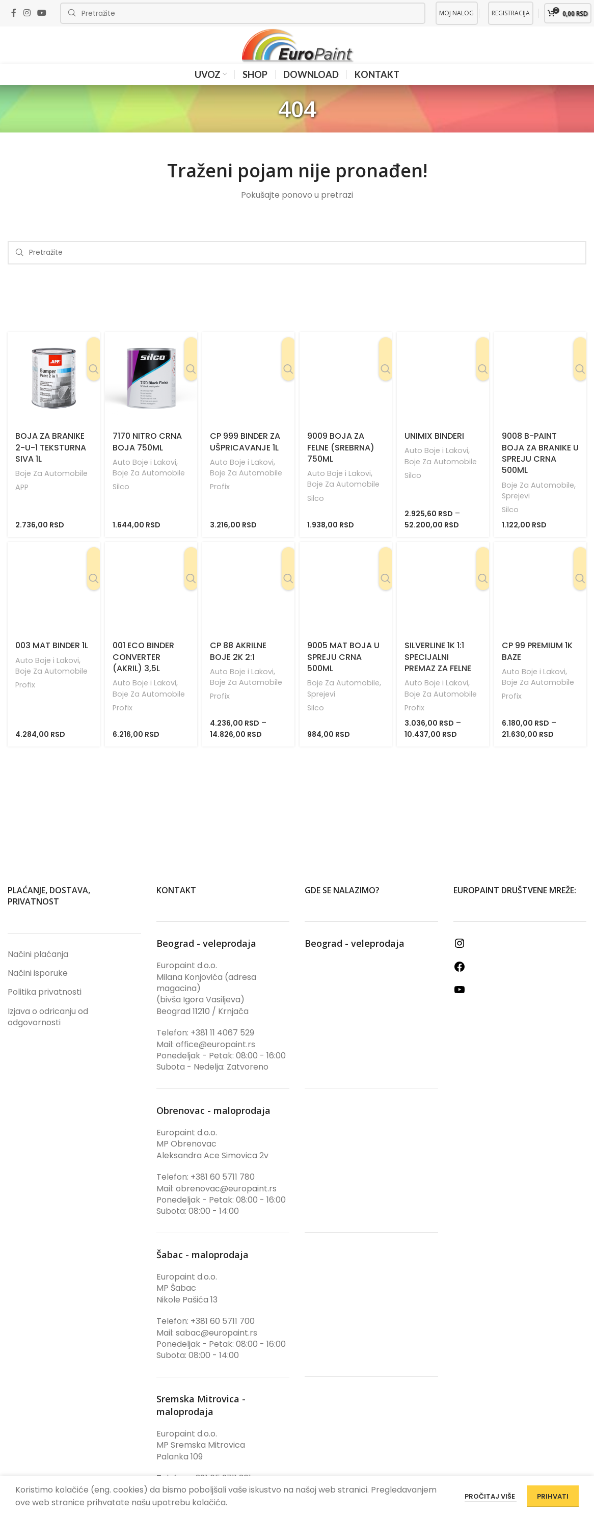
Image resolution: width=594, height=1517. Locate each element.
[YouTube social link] (41, 13)
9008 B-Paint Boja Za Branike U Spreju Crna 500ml (540, 469)
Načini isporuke (38, 989)
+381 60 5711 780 (223, 1193)
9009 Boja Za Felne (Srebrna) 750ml (340, 463)
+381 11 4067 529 (222, 1049)
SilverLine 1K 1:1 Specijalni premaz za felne (437, 673)
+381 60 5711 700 (223, 1337)
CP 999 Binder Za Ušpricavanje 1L (245, 457)
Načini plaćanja (38, 970)
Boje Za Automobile (52, 489)
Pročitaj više (491, 1496)
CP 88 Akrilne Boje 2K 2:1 (238, 667)
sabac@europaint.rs (216, 1348)
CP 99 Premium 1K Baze (537, 667)
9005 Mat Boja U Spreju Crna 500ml (343, 673)
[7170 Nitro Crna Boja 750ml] (151, 395)
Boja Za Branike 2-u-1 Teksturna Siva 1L (50, 463)
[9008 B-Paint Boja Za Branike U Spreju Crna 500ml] (540, 395)
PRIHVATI (553, 1496)
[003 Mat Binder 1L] (54, 604)
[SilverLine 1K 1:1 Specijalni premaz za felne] (443, 604)
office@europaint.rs (215, 1060)
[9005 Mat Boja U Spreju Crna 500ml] (346, 604)
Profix (220, 502)
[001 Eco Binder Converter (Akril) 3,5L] (151, 604)
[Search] (242, 13)
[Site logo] (297, 53)
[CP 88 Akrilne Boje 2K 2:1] (248, 604)
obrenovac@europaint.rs (226, 1204)
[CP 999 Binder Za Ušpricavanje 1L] (248, 395)
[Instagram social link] (27, 13)
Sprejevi (517, 512)
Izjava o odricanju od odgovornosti (48, 1033)
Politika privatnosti (45, 1008)
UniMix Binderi (434, 452)
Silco (121, 502)
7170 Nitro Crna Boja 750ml (147, 457)
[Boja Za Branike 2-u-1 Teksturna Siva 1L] (54, 395)
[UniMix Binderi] (443, 395)
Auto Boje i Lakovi (145, 478)
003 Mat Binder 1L (51, 662)
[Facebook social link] (14, 13)
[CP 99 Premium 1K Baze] (540, 604)
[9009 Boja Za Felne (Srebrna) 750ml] (346, 395)
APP (22, 503)
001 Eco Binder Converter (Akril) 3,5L (143, 673)
